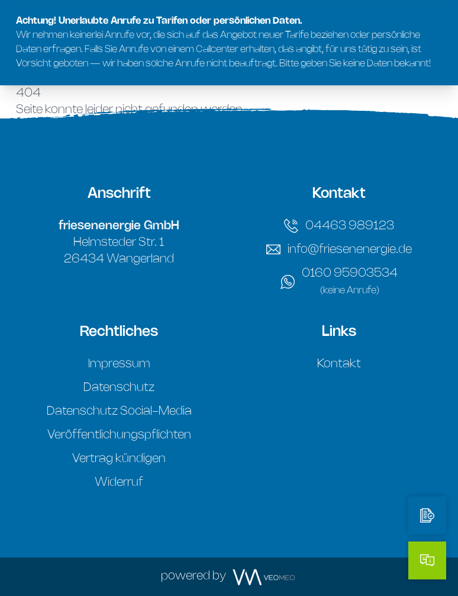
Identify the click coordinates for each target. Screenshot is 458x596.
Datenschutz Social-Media (119, 411)
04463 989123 (339, 226)
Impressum (119, 364)
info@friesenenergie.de (339, 249)
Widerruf (119, 482)
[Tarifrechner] (427, 515)
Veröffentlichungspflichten (119, 435)
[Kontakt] (427, 560)
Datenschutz (118, 387)
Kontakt (339, 364)
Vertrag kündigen (119, 458)
